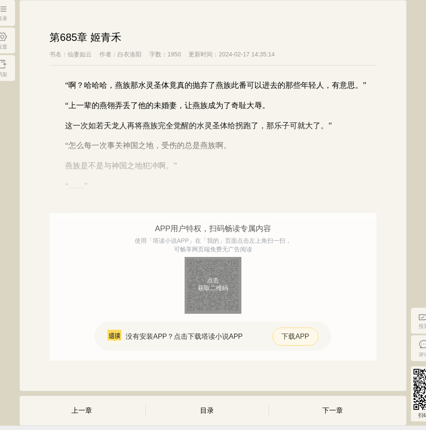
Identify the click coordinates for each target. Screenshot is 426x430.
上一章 (81, 410)
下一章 (332, 410)
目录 (207, 410)
